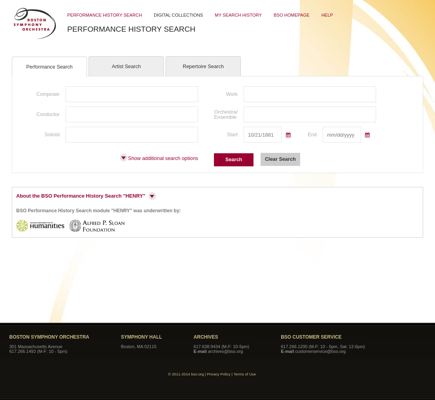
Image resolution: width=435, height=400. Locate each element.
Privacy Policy (219, 374)
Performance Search (49, 67)
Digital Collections (178, 15)
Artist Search (126, 66)
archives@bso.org (225, 351)
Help (327, 15)
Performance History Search (104, 15)
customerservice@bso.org (320, 351)
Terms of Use (245, 374)
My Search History (238, 15)
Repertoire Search (203, 66)
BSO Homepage (292, 15)
